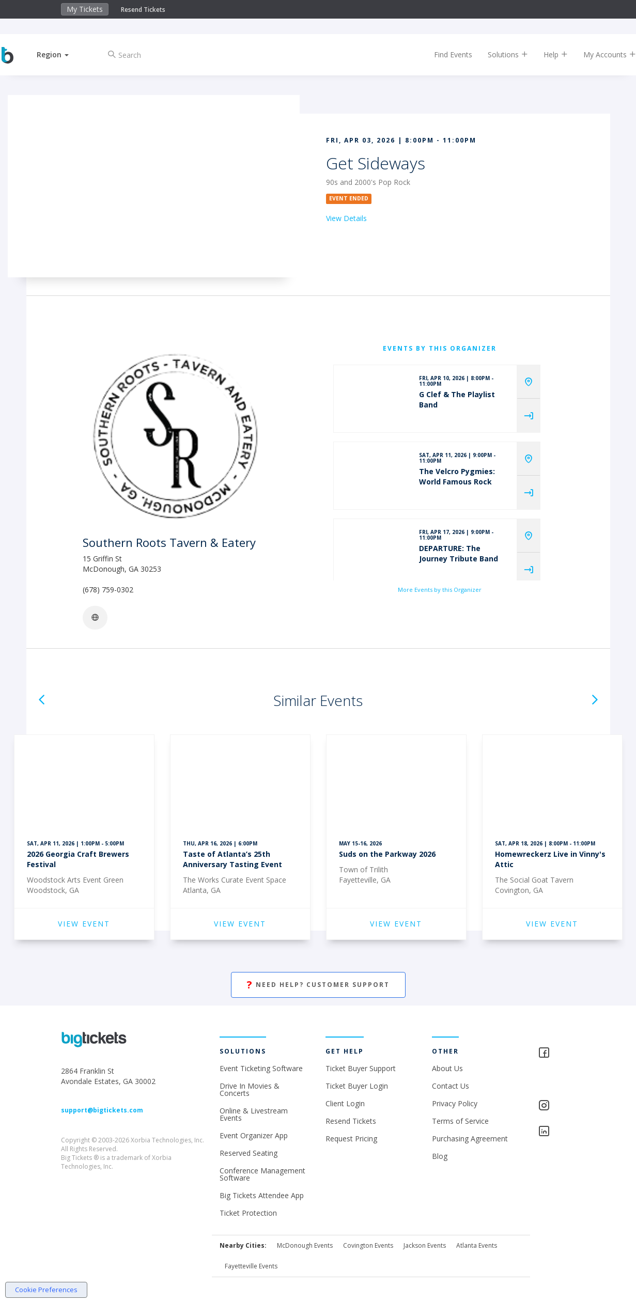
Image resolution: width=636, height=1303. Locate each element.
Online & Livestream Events (254, 1114)
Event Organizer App (254, 1135)
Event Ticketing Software (261, 1068)
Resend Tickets (143, 9)
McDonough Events (305, 1245)
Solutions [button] (499, 54)
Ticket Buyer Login (356, 1086)
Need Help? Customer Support (318, 985)
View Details (346, 218)
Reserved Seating (248, 1153)
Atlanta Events (476, 1245)
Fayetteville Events (251, 1266)
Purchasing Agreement (470, 1138)
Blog (439, 1156)
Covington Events (368, 1245)
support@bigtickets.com (102, 1110)
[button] (61, 54)
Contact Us (450, 1086)
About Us (447, 1068)
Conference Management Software (262, 1174)
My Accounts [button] (601, 54)
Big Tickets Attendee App (262, 1195)
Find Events (444, 54)
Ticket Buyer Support (360, 1068)
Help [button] (547, 54)
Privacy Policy (454, 1103)
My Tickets (85, 9)
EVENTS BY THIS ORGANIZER (440, 348)
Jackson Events (425, 1245)
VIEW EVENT (84, 924)
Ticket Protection (248, 1213)
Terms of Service (460, 1121)
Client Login (345, 1103)
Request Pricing (351, 1138)
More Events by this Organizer (440, 589)
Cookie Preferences (46, 1289)
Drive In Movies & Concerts (250, 1089)
